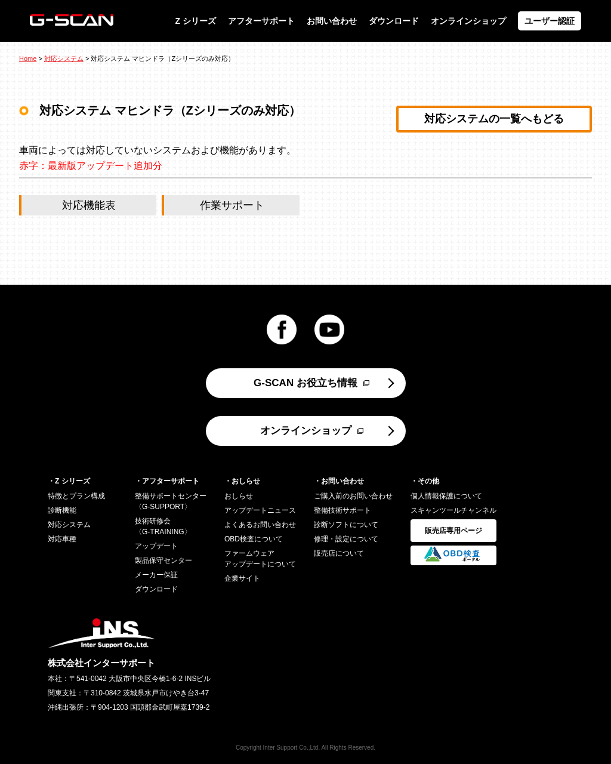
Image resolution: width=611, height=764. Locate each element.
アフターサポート (261, 21)
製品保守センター (163, 560)
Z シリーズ (195, 21)
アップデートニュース (260, 510)
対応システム (64, 58)
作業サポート (232, 205)
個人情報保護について (446, 496)
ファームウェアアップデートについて (260, 558)
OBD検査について (253, 539)
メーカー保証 (156, 575)
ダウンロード (394, 21)
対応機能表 (89, 205)
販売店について (339, 553)
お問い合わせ (332, 21)
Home (27, 58)
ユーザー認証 (549, 21)
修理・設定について (346, 539)
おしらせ (238, 496)
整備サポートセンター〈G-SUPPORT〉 (170, 501)
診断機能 (62, 510)
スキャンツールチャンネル (453, 510)
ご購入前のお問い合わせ (353, 496)
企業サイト (242, 578)
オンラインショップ (468, 21)
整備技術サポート (342, 510)
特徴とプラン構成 (76, 496)
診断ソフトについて (346, 524)
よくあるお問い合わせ (260, 524)
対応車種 (62, 539)
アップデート (156, 546)
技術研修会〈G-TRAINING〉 (163, 526)
